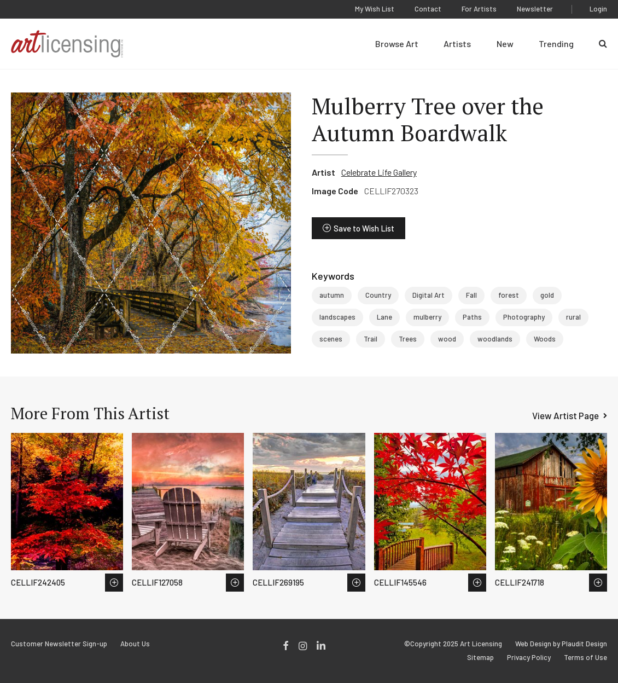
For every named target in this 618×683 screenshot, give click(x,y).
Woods (545, 338)
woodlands (494, 338)
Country (378, 295)
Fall (471, 295)
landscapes (337, 316)
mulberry (427, 316)
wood (447, 338)
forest (508, 295)
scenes (330, 338)
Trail (370, 338)
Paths (472, 316)
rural (573, 316)
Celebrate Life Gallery (379, 172)
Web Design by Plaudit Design (561, 644)
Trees (408, 338)
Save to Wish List (364, 228)
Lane (384, 316)
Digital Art (428, 295)
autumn (331, 295)
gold (547, 295)
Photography (524, 316)
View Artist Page (565, 415)
